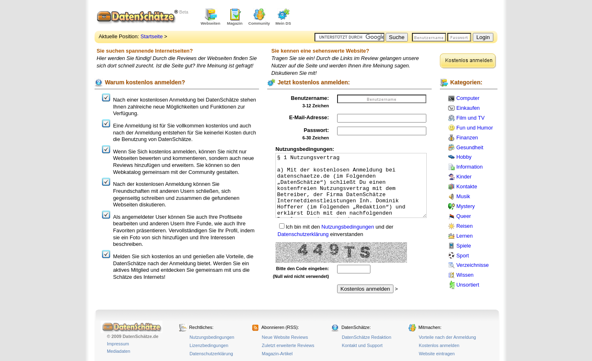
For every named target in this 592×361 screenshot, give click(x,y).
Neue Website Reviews (285, 337)
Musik (463, 196)
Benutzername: (310, 98)
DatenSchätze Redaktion (366, 337)
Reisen (464, 226)
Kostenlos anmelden (439, 345)
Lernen (464, 236)
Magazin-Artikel (277, 353)
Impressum (118, 343)
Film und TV (470, 118)
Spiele (463, 246)
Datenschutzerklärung (303, 234)
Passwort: (316, 130)
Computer (467, 98)
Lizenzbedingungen (209, 345)
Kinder (464, 177)
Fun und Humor (474, 128)
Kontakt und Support (362, 345)
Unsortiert (467, 285)
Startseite (152, 36)
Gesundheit (469, 147)
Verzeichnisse (472, 265)
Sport (462, 255)
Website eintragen (437, 353)
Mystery (465, 206)
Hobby (464, 157)
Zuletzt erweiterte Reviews (288, 345)
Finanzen (467, 137)
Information (469, 167)
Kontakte (466, 186)
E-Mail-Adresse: (309, 117)
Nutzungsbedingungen (347, 227)
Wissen (465, 275)
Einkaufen (468, 108)
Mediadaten (118, 351)
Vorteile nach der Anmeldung (447, 337)
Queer (463, 216)
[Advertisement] (401, 16)
